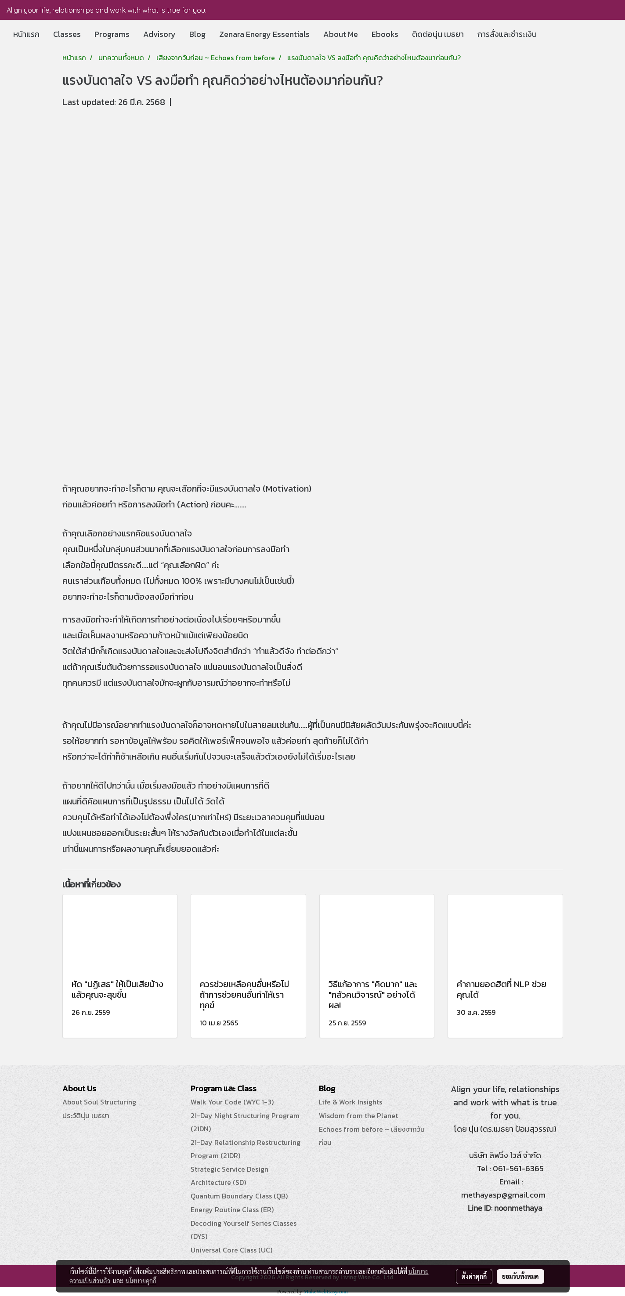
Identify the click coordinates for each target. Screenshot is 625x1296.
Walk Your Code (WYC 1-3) (232, 1102)
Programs (112, 34)
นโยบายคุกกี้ (141, 1281)
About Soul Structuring (99, 1102)
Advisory (159, 34)
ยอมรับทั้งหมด (520, 1276)
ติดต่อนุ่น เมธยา (438, 34)
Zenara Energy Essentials (264, 34)
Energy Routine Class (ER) (232, 1209)
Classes (67, 34)
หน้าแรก (26, 34)
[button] (551, 34)
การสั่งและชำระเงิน (507, 34)
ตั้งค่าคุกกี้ (474, 1276)
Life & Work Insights (350, 1102)
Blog (197, 34)
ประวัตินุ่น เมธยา (85, 1115)
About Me (340, 34)
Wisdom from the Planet (358, 1115)
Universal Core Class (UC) (231, 1250)
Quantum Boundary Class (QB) (239, 1196)
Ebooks (385, 34)
